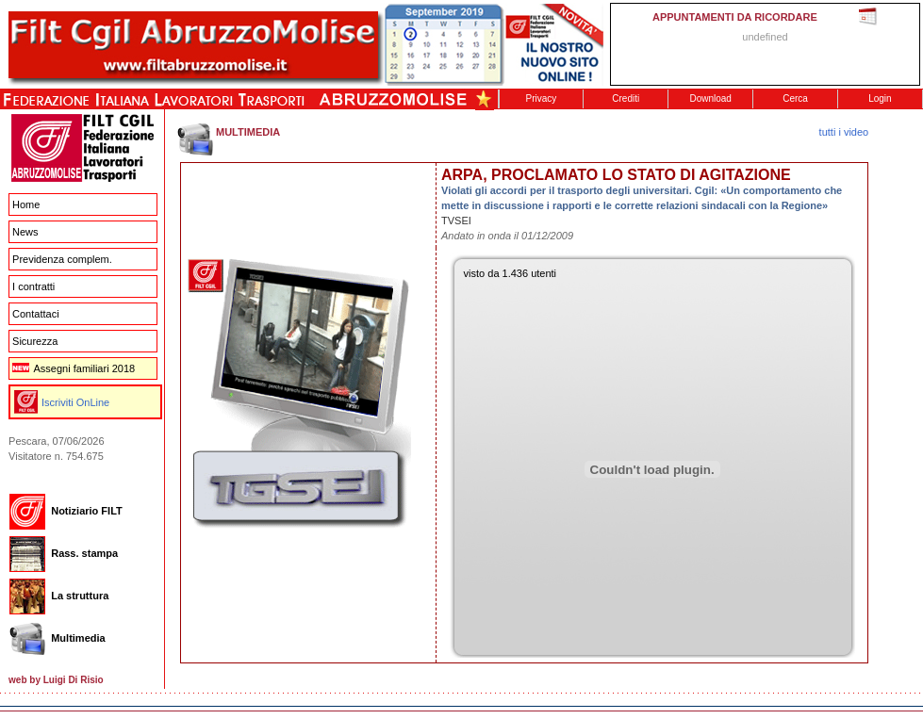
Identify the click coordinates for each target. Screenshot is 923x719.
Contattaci (35, 313)
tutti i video (844, 132)
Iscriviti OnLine (75, 402)
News (25, 231)
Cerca (795, 98)
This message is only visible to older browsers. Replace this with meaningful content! (765, 44)
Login (879, 98)
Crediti (625, 98)
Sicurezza (35, 341)
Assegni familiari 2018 (73, 368)
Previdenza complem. (62, 259)
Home (26, 204)
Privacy (541, 98)
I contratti (33, 286)
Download (710, 98)
